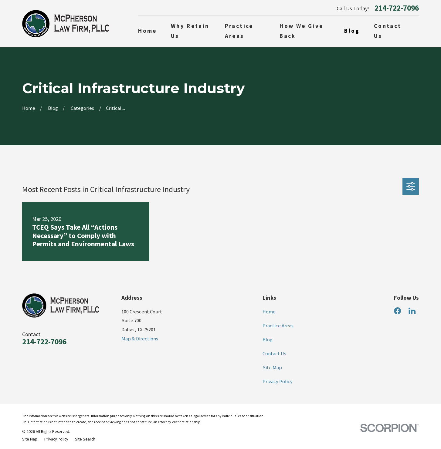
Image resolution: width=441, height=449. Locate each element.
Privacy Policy (278, 381)
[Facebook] (397, 310)
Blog (268, 339)
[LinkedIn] (412, 310)
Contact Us (274, 353)
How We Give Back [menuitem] (301, 31)
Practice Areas (278, 325)
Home (269, 312)
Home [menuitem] (147, 30)
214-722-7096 (397, 8)
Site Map (272, 367)
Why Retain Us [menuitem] (190, 31)
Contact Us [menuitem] (388, 31)
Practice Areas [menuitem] (239, 31)
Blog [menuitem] (352, 30)
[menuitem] (29, 439)
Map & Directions (139, 339)
